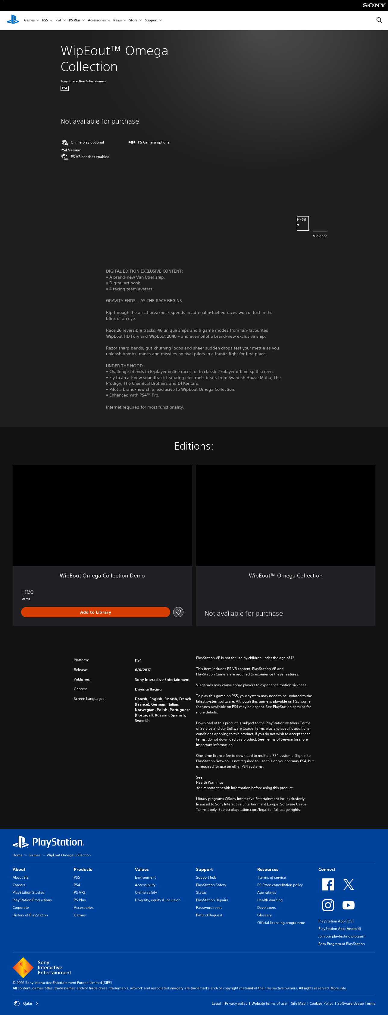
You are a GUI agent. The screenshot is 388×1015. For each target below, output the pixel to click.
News (117, 20)
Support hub (206, 877)
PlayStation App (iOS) (336, 921)
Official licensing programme (281, 922)
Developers (266, 907)
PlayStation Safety (211, 884)
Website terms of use (269, 1003)
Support (151, 20)
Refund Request (209, 915)
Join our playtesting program (341, 936)
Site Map (298, 1003)
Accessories (97, 20)
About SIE (20, 877)
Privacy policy (236, 1003)
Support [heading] (204, 869)
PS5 (45, 20)
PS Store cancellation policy (280, 884)
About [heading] (19, 869)
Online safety (146, 892)
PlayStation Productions (32, 900)
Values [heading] (142, 869)
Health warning (270, 900)
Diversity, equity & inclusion (157, 900)
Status (201, 892)
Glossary (264, 915)
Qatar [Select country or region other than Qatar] (26, 1003)
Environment (145, 877)
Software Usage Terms (356, 1003)
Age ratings (266, 892)
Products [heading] (83, 869)
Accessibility (145, 884)
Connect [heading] (326, 869)
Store (133, 20)
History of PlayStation (30, 915)
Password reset (209, 907)
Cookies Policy (321, 1003)
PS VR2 (79, 892)
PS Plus (74, 20)
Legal (216, 1003)
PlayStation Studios (29, 892)
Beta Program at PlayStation (341, 943)
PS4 (58, 20)
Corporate (21, 907)
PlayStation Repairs (212, 900)
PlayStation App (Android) (339, 928)
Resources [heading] (267, 869)
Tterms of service (271, 877)
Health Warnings (210, 782)
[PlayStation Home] (12, 20)
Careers (19, 884)
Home (18, 855)
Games (29, 20)
